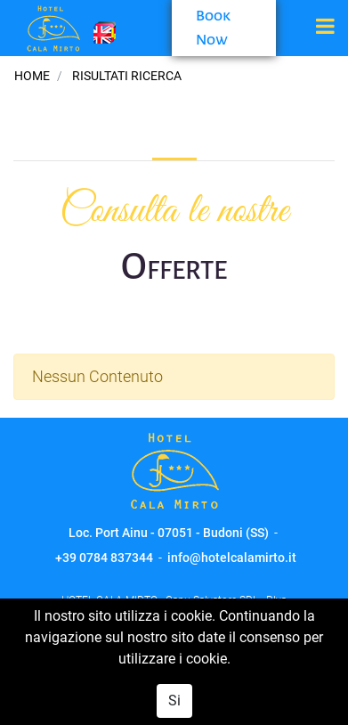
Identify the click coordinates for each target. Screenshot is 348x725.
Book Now (213, 28)
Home (32, 76)
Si (174, 700)
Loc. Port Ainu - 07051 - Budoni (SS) (169, 532)
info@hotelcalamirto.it (231, 557)
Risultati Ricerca (127, 76)
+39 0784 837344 (104, 557)
